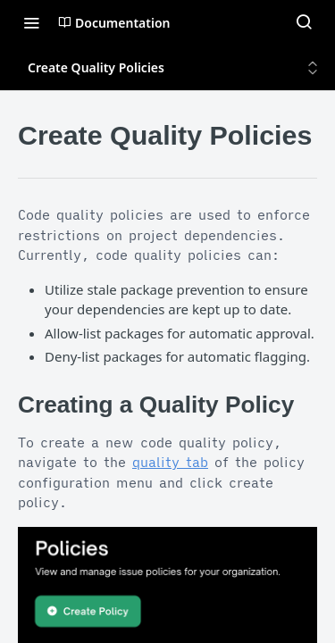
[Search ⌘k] (303, 22)
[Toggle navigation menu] (31, 22)
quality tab (170, 462)
